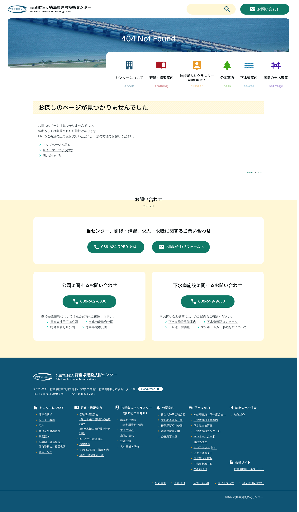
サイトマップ (226, 483)
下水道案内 (249, 78)
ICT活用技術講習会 (91, 438)
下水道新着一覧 (203, 463)
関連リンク (45, 452)
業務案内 (44, 436)
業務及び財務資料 (49, 431)
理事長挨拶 (45, 414)
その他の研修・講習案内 (94, 449)
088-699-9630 (211, 301)
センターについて (129, 78)
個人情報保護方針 (253, 483)
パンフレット (202, 447)
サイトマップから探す (58, 150)
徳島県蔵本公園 (96, 327)
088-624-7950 (119, 247)
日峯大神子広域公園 (64, 321)
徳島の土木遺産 (276, 78)
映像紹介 (239, 414)
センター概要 (47, 420)
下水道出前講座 (179, 327)
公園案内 (227, 78)
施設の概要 (200, 442)
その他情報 (200, 469)
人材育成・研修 (129, 446)
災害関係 (84, 444)
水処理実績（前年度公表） (210, 414)
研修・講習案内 (161, 78)
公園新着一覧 (169, 436)
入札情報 (179, 483)
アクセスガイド (203, 452)
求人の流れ (127, 430)
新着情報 (160, 483)
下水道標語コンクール (222, 321)
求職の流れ (127, 435)
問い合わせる (52, 155)
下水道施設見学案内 (182, 321)
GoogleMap (148, 389)
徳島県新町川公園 (62, 327)
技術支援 (125, 441)
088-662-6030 (93, 301)
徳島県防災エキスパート (249, 469)
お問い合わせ (201, 483)
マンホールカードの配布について (224, 327)
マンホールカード (204, 436)
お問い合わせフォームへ (185, 247)
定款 (41, 425)
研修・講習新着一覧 (91, 455)
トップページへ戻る (56, 144)
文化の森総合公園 (101, 321)
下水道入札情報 (203, 458)
